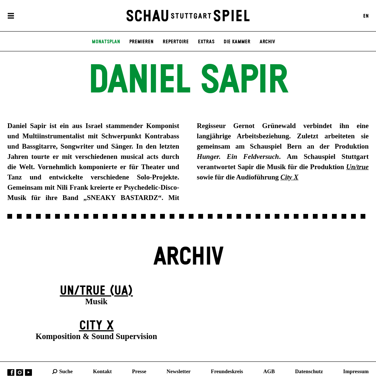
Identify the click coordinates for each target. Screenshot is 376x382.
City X (96, 325)
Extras (206, 41)
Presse (139, 371)
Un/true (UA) (96, 291)
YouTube (28, 372)
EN (366, 15)
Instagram (19, 372)
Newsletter (179, 371)
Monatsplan (106, 41)
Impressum (356, 371)
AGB (269, 371)
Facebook (10, 372)
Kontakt (102, 371)
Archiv (267, 41)
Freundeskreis (227, 371)
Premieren (141, 41)
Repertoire (176, 41)
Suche (66, 371)
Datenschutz (309, 371)
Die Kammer (237, 41)
